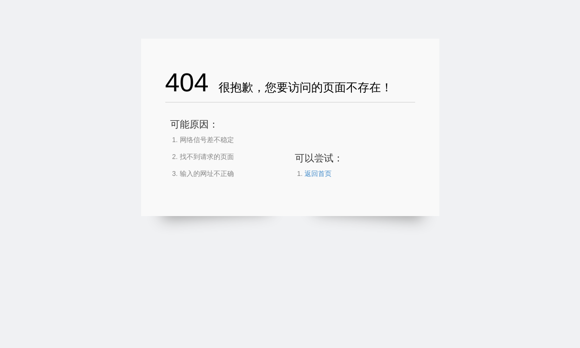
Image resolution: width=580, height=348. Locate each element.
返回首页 (318, 173)
